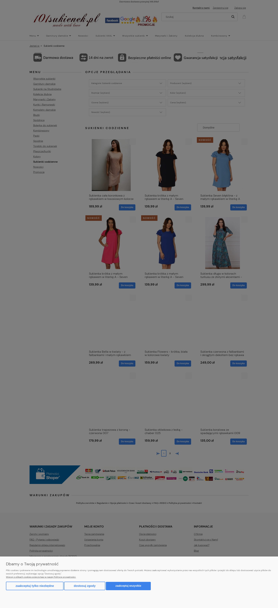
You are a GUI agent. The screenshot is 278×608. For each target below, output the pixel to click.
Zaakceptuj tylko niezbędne (35, 585)
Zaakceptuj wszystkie (128, 585)
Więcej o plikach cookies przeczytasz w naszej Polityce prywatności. (41, 577)
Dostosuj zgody (84, 585)
